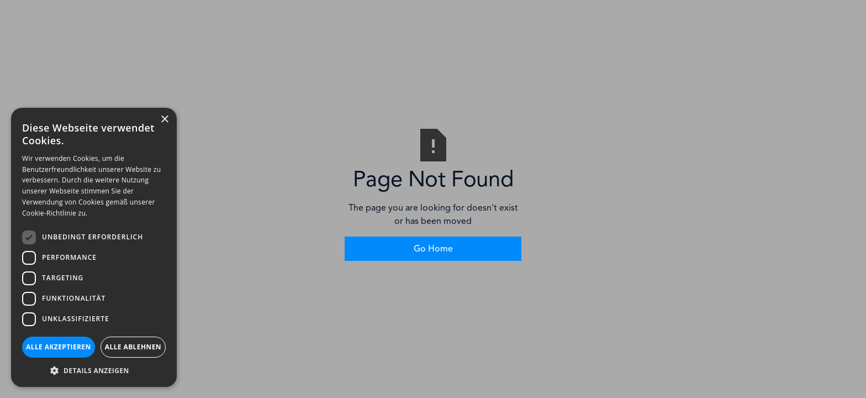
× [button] (164, 120)
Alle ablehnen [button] (133, 347)
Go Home (433, 248)
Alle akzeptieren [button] (58, 347)
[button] (94, 370)
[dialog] (94, 247)
